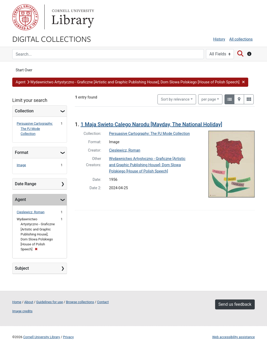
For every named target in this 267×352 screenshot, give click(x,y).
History (219, 39)
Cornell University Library (41, 337)
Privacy (68, 337)
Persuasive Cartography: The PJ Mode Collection (35, 128)
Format (21, 152)
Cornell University (25, 17)
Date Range (25, 183)
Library (72, 17)
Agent (20, 199)
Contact (103, 302)
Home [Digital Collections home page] (16, 302)
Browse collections (80, 302)
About (28, 302)
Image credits (22, 311)
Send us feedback (235, 304)
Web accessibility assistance (233, 337)
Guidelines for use (49, 302)
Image (21, 165)
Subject (22, 268)
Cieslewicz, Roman (31, 212)
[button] (130, 82)
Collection (24, 110)
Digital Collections (51, 38)
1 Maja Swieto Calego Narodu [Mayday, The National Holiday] (151, 124)
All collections (241, 39)
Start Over (24, 70)
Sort (175, 99)
